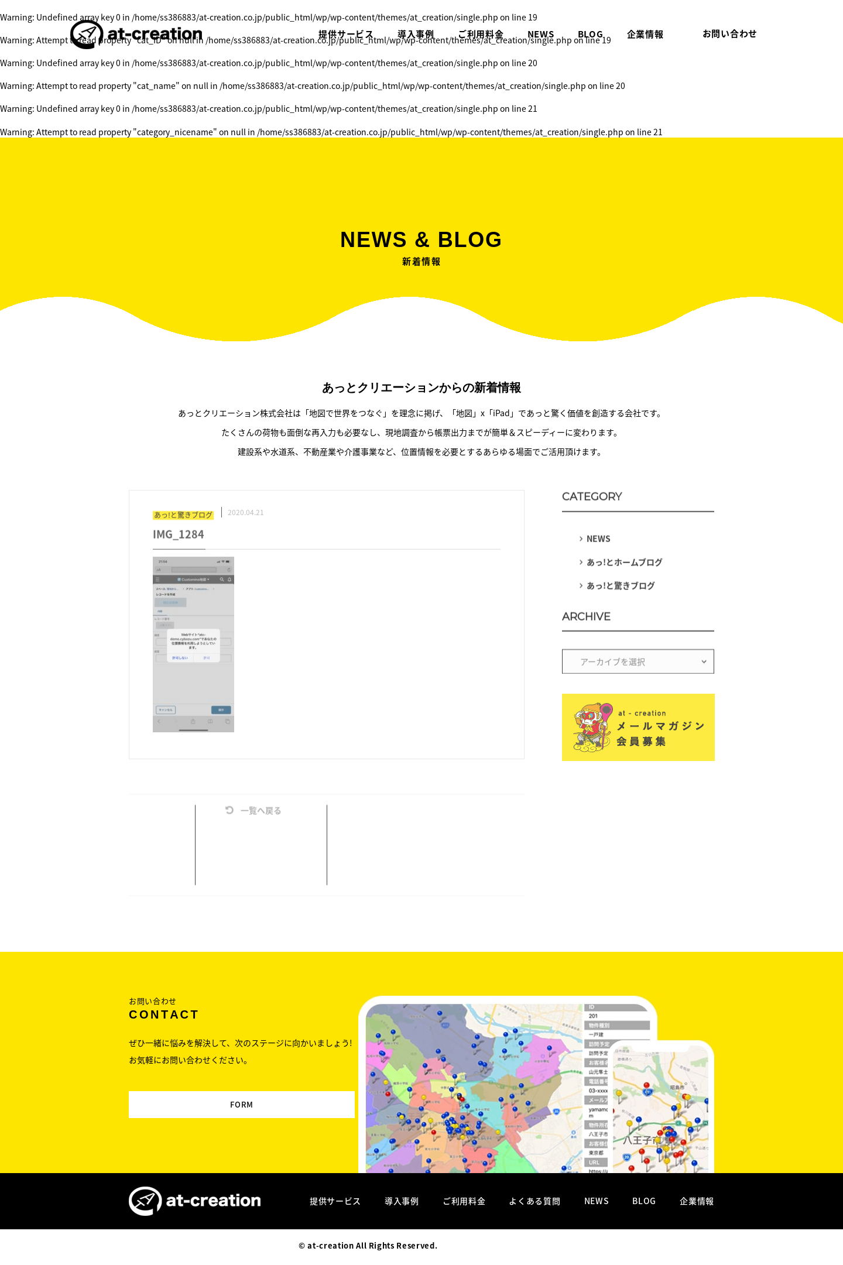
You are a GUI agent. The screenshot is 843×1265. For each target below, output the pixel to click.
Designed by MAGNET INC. (492, 1245)
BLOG (644, 1200)
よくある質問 (534, 1200)
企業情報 (697, 1200)
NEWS (599, 541)
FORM (209, 1094)
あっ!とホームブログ (625, 565)
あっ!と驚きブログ (621, 588)
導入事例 (402, 1200)
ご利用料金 (464, 1200)
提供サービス (335, 1200)
